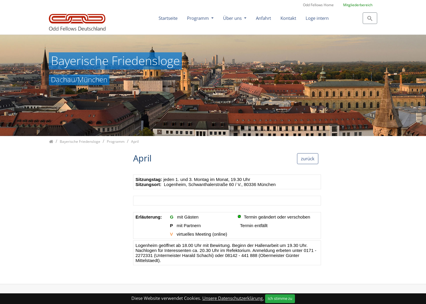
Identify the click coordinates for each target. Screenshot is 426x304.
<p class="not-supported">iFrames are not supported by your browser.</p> (227, 223)
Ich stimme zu (280, 298)
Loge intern (317, 18)
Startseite (168, 18)
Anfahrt (263, 18)
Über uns (233, 18)
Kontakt (288, 18)
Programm (198, 18)
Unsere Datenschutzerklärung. (233, 298)
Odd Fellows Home (318, 4)
